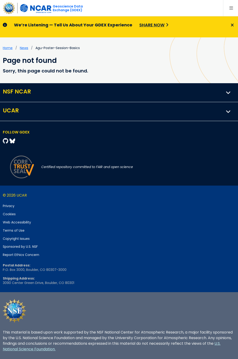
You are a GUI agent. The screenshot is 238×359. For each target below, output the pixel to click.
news (24, 48)
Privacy (8, 206)
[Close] (231, 25)
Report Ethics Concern (21, 254)
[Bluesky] (12, 141)
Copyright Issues (16, 238)
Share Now (151, 25)
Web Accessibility (17, 222)
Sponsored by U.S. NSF (20, 246)
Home (8, 48)
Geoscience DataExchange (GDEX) (68, 8)
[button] (228, 92)
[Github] (6, 141)
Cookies (9, 214)
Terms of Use (13, 230)
